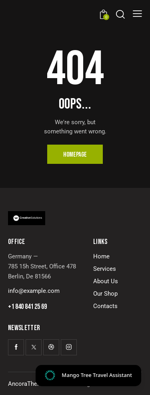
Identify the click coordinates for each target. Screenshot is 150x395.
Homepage (75, 155)
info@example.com (34, 290)
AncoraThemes (28, 383)
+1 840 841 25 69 (27, 306)
